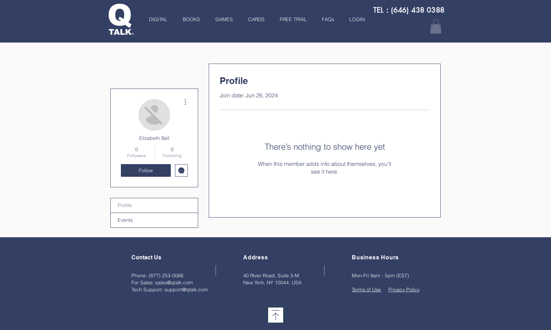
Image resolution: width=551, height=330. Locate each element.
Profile (125, 205)
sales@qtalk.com (174, 282)
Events (125, 220)
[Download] (276, 315)
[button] (189, 19)
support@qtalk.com (186, 289)
